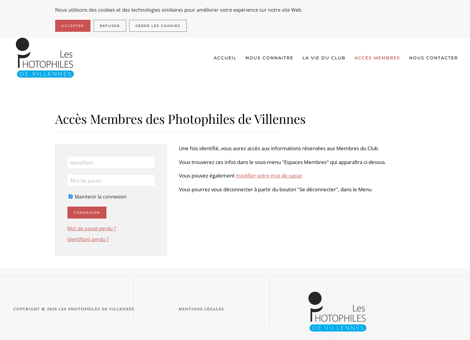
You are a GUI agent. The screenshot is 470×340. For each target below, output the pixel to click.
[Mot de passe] (111, 181)
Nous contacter (433, 58)
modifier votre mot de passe (269, 175)
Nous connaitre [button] (269, 58)
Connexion (87, 212)
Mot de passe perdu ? (91, 228)
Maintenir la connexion (97, 196)
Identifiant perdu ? (88, 239)
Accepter (72, 26)
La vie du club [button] (324, 58)
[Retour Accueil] (45, 58)
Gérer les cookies (157, 26)
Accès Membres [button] (377, 58)
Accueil (225, 58)
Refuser (110, 26)
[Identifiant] (111, 163)
